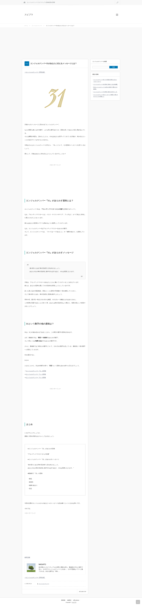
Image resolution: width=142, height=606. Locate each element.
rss (117, 15)
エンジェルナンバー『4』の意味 (36, 377)
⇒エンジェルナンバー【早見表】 (35, 72)
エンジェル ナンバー (32, 2)
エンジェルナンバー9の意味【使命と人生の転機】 (105, 84)
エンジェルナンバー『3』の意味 (36, 371)
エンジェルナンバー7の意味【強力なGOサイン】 (105, 91)
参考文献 (27, 557)
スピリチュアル (42, 2)
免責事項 (69, 600)
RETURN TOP (82, 591)
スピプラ (28, 14)
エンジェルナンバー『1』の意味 (36, 374)
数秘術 (48, 2)
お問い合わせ (76, 600)
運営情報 (63, 600)
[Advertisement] (71, 42)
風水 (51, 2)
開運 (54, 2)
